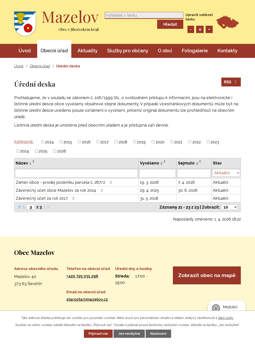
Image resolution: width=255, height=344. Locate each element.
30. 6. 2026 (187, 190)
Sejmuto (188, 163)
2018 (123, 141)
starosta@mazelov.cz (87, 299)
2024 (24, 151)
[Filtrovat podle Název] (76, 173)
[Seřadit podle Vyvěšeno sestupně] (164, 163)
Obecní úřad (54, 50)
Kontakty (227, 50)
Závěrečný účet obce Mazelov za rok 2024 (60, 190)
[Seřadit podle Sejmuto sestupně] (200, 163)
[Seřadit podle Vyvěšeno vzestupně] (164, 161)
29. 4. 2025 (149, 190)
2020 (160, 141)
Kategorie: (23, 141)
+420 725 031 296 (82, 276)
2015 (68, 141)
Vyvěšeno (151, 163)
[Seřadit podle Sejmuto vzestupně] (200, 161)
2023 (215, 141)
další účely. (226, 317)
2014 (49, 141)
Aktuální (220, 182)
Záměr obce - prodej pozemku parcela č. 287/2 (64, 182)
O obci (165, 50)
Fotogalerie (195, 50)
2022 (196, 141)
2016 (86, 141)
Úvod (24, 50)
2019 (141, 141)
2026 (61, 151)
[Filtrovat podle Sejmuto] (194, 173)
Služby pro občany (127, 50)
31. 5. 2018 (149, 198)
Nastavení (159, 333)
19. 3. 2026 (149, 182)
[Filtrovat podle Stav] (226, 173)
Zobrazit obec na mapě (206, 279)
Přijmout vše (98, 333)
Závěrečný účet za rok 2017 (46, 198)
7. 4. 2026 (186, 182)
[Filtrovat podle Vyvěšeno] (157, 173)
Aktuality (87, 50)
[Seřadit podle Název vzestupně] (33, 161)
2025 (43, 151)
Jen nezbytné (129, 333)
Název (23, 163)
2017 (104, 141)
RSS (231, 82)
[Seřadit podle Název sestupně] (33, 163)
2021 (178, 141)
